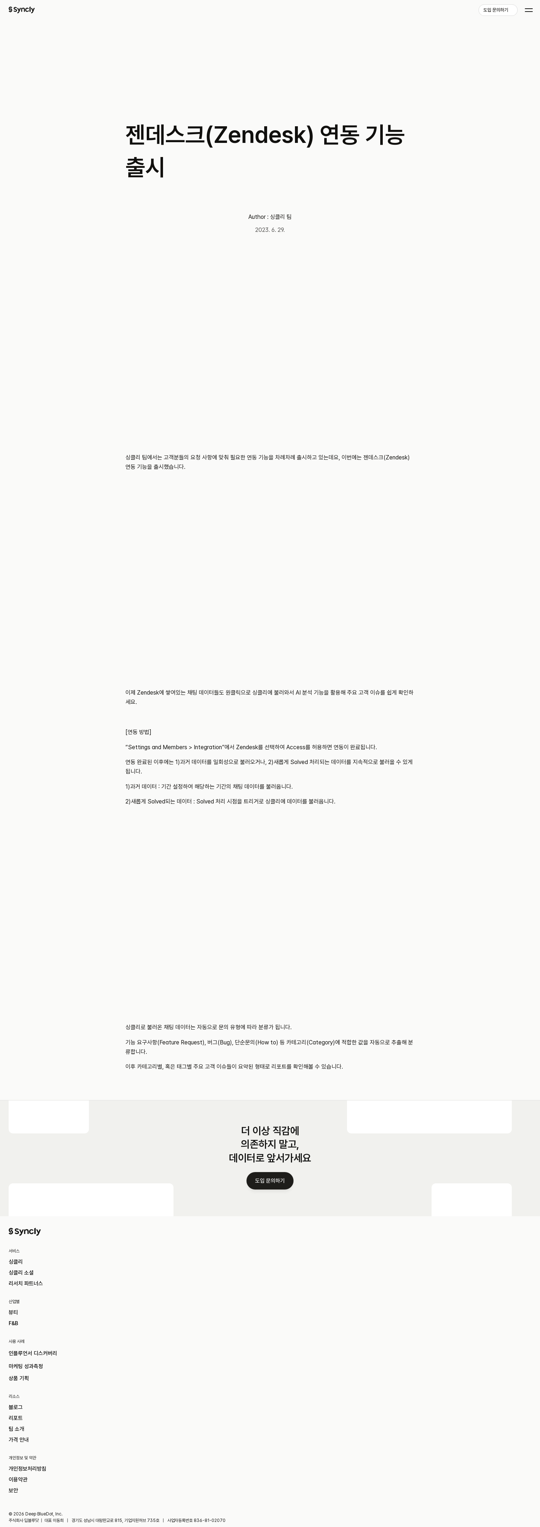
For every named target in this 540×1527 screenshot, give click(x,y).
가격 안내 (406, 1409)
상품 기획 (288, 1397)
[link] (479, 14)
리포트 (403, 1385)
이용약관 (50, 1454)
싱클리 (47, 1373)
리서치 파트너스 (60, 1397)
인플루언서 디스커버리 (305, 1373)
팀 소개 (403, 1397)
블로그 (403, 1373)
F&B (163, 1385)
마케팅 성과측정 (297, 1385)
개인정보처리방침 (62, 1442)
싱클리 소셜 (54, 1385)
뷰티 (163, 1373)
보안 (44, 1466)
